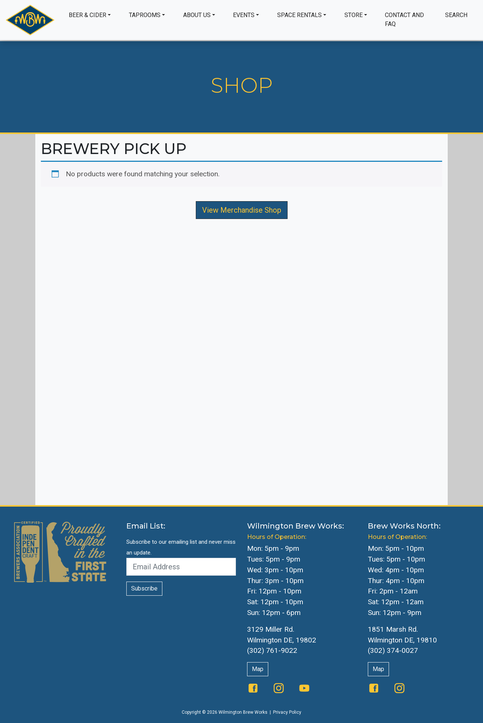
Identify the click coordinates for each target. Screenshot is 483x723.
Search (456, 15)
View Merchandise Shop (241, 210)
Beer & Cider (87, 15)
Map (257, 669)
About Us (197, 15)
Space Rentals (299, 15)
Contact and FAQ (404, 19)
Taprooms (145, 15)
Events (244, 15)
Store (353, 15)
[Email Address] (181, 567)
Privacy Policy (287, 712)
